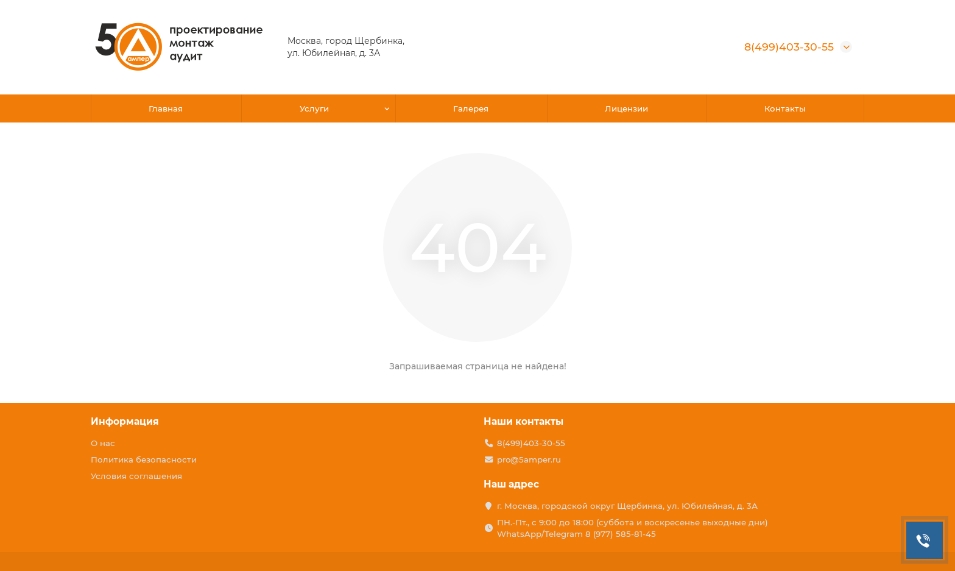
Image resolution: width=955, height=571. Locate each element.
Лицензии (626, 108)
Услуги (314, 108)
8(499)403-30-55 (789, 46)
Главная (166, 108)
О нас (103, 443)
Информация (125, 421)
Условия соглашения (136, 476)
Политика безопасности (144, 459)
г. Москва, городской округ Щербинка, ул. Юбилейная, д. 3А (627, 506)
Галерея (470, 108)
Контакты (785, 108)
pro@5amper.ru (529, 459)
